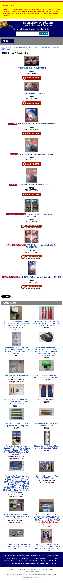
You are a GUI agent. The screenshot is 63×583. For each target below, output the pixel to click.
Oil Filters (48, 556)
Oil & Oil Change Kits (31, 558)
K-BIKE (11, 561)
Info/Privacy (24, 29)
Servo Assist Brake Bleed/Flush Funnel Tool (16, 377)
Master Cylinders (22, 556)
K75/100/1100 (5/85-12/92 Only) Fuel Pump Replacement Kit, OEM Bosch (16, 516)
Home (15, 29)
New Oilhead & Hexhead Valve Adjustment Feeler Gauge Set (16, 425)
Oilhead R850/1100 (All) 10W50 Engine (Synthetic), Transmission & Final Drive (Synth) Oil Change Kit (46, 546)
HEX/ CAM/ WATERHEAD (35, 561)
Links (11, 569)
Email (33, 29)
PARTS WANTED (52, 563)
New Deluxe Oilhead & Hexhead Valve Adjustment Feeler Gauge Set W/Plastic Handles (46, 323)
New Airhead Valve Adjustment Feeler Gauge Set (46, 425)
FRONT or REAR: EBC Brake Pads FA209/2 (36, 154)
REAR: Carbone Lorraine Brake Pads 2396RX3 (42, 277)
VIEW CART (45, 29)
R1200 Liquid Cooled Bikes (39, 47)
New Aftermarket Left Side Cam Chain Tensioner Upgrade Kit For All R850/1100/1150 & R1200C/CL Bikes (16, 350)
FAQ (28, 569)
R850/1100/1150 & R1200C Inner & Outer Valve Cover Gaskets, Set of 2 (16, 545)
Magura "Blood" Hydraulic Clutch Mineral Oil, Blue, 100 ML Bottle (46, 447)
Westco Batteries (15, 558)
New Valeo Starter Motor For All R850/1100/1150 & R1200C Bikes (46, 377)
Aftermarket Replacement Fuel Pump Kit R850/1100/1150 (46, 477)
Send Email (48, 569)
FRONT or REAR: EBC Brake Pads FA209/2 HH (36, 124)
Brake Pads (23, 47)
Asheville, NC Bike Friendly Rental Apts (30, 563)
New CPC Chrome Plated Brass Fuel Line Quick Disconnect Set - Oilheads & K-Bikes (16, 402)
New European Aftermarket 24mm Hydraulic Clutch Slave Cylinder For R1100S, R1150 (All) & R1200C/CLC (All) (16, 324)
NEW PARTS (12, 47)
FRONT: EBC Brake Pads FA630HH (32, 68)
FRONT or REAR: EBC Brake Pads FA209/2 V (36, 185)
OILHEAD (20, 561)
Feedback (20, 569)
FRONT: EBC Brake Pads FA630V (31, 93)
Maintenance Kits (37, 556)
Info (40, 569)
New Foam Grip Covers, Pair (46, 400)
